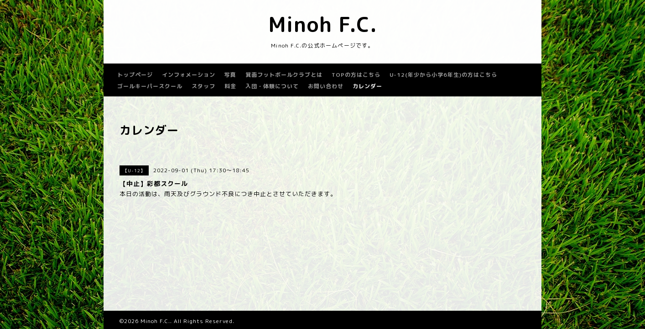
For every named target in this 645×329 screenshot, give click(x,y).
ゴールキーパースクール (149, 86)
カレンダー (367, 86)
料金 (230, 86)
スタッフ (203, 86)
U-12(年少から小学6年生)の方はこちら (443, 75)
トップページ (135, 75)
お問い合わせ (325, 86)
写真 (230, 75)
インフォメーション (188, 75)
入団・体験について (272, 86)
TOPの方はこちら (356, 75)
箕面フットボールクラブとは (283, 75)
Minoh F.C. (322, 24)
